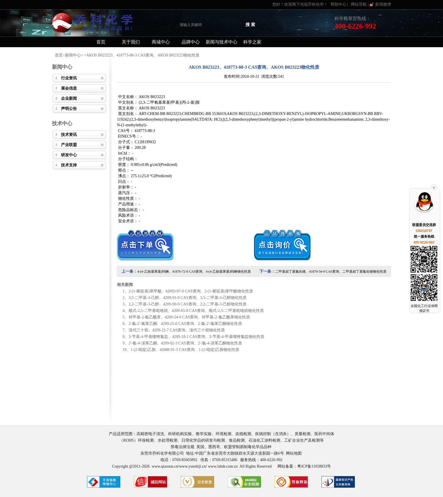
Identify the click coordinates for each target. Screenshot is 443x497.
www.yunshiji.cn (192, 466)
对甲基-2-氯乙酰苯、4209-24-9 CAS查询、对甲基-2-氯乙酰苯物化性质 (189, 317)
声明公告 (69, 109)
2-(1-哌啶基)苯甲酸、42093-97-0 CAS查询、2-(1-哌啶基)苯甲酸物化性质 (191, 291)
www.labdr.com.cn (223, 466)
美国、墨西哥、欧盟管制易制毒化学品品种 (234, 447)
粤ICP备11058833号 (314, 466)
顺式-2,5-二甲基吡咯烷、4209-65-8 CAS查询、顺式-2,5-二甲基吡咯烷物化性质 (196, 311)
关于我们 (131, 42)
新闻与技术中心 (221, 42)
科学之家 (252, 42)
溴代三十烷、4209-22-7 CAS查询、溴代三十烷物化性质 (177, 330)
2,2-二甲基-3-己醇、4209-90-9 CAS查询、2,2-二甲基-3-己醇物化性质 (188, 304)
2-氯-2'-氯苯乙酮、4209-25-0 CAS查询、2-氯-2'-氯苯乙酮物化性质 (185, 324)
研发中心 (69, 155)
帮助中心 (338, 4)
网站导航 (359, 4)
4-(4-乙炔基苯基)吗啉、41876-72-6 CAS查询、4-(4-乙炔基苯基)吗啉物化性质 (194, 272)
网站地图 (294, 453)
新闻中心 (73, 55)
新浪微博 (383, 4)
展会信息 (69, 88)
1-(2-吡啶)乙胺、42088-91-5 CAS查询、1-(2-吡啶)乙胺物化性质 (185, 350)
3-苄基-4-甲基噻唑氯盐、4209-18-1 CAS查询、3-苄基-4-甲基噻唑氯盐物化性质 (196, 337)
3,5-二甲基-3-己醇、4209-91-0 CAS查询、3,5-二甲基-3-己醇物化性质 (188, 298)
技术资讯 (69, 135)
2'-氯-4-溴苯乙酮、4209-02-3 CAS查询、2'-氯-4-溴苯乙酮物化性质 (185, 343)
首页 (100, 42)
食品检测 (237, 440)
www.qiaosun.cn (165, 466)
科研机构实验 (180, 434)
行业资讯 (69, 78)
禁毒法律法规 (182, 447)
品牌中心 (191, 42)
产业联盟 (69, 145)
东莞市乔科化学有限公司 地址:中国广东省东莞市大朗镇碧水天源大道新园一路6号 (213, 453)
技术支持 (69, 165)
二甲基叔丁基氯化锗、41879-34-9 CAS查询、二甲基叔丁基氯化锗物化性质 (330, 272)
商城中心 (161, 42)
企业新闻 (69, 98)
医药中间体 (324, 434)
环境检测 (223, 434)
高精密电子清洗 (150, 434)
